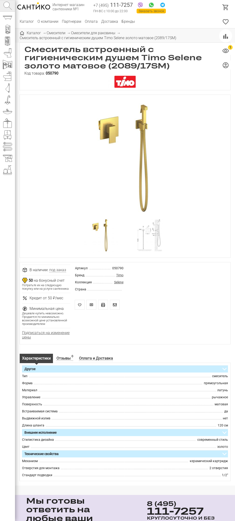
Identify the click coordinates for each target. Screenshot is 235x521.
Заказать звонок (151, 11)
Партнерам (71, 21)
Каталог (27, 21)
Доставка (109, 21)
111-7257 (113, 5)
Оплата (91, 21)
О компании (47, 21)
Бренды (128, 21)
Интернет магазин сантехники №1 (68, 7)
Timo (119, 275)
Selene (118, 282)
